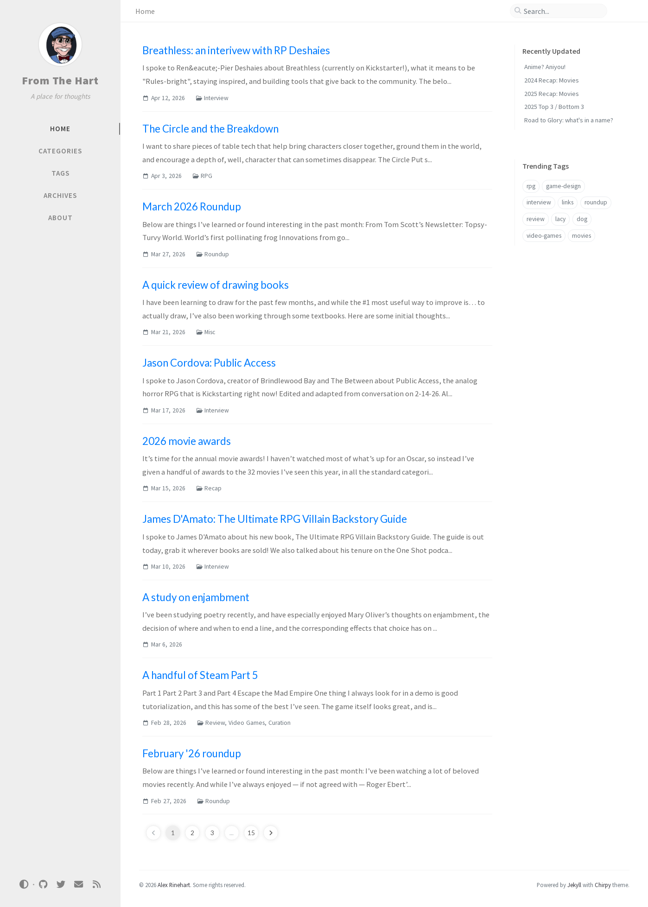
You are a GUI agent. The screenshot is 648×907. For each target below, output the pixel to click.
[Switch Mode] (24, 884)
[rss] (96, 884)
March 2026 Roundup (191, 206)
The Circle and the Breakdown (210, 128)
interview (539, 202)
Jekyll (574, 884)
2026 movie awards (186, 441)
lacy (560, 219)
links (567, 202)
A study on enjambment (195, 597)
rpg (531, 186)
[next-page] (270, 832)
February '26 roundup (191, 753)
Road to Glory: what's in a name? (568, 120)
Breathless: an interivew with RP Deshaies (236, 50)
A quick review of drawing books (215, 285)
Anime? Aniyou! (544, 67)
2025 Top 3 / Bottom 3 (554, 106)
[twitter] (61, 884)
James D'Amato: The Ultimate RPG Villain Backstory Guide (274, 519)
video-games (544, 236)
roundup (595, 202)
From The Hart (60, 80)
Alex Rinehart (174, 884)
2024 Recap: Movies (551, 80)
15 (251, 833)
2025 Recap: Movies (551, 93)
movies (581, 236)
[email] (79, 884)
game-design (563, 186)
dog (582, 219)
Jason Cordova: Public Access (209, 362)
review (536, 219)
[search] (562, 11)
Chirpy (603, 884)
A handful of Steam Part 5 (200, 675)
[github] (43, 884)
